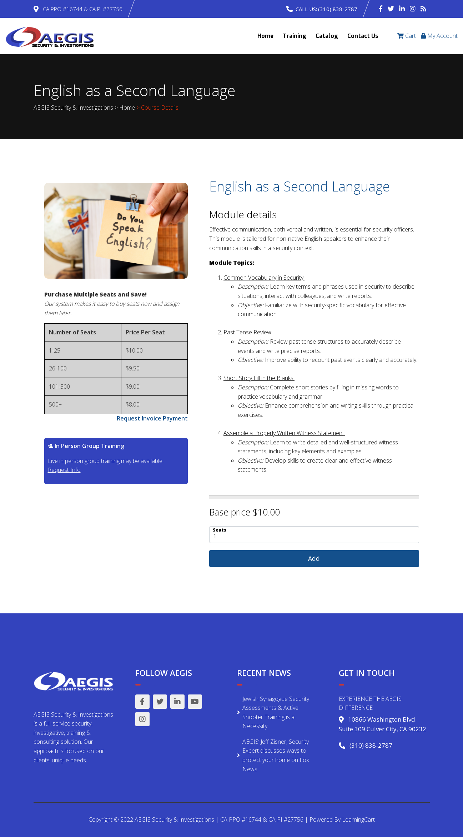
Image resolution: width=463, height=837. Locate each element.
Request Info (64, 470)
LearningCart (358, 819)
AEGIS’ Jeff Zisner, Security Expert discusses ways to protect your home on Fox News (275, 755)
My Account (439, 36)
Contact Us (362, 36)
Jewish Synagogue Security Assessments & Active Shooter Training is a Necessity (275, 712)
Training (294, 36)
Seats (219, 529)
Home (265, 36)
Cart (406, 36)
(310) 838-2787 (337, 9)
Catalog (327, 36)
